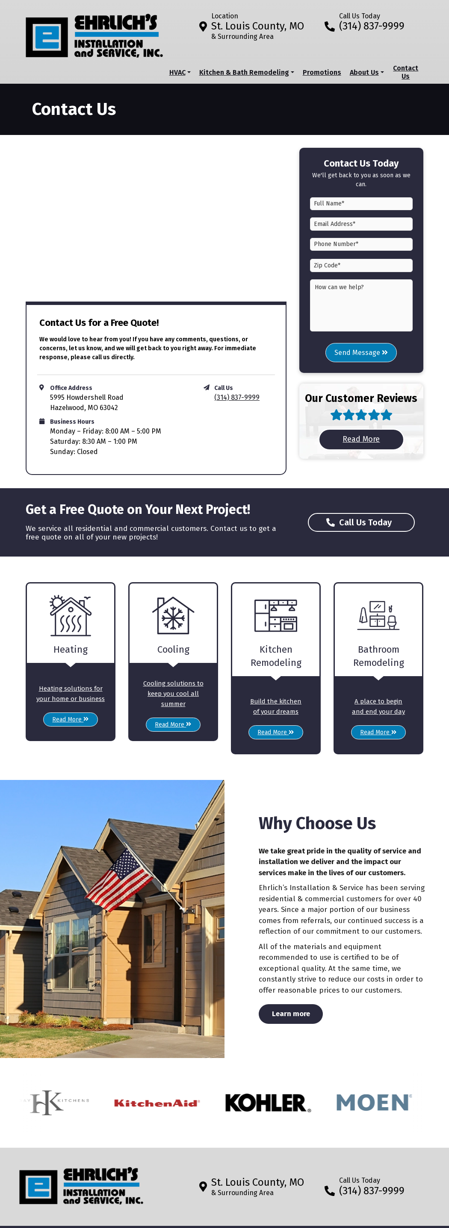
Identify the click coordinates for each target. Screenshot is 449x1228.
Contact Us (405, 72)
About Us (364, 72)
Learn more (297, 1013)
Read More (373, 439)
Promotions (322, 72)
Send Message (361, 353)
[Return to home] (81, 1183)
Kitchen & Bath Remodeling (244, 72)
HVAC (177, 72)
